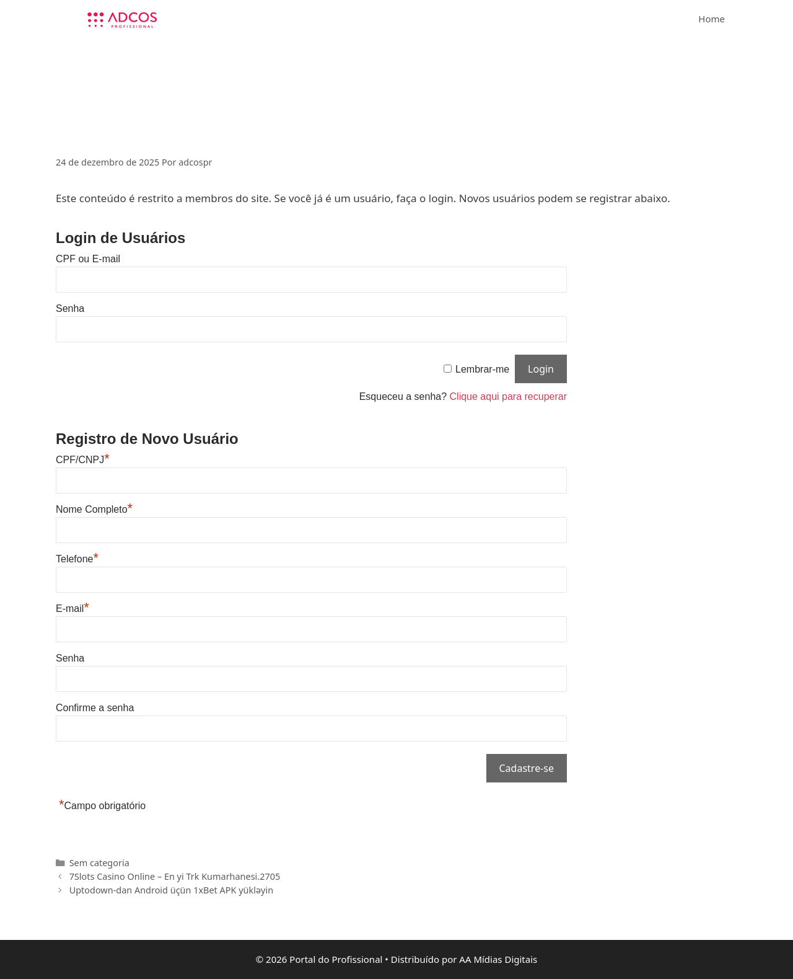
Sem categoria (99, 863)
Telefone (77, 559)
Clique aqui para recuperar (508, 396)
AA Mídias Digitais (498, 959)
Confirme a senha (95, 707)
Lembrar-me (482, 369)
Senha (70, 308)
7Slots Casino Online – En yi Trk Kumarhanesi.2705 (175, 876)
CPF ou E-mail (88, 259)
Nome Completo (94, 509)
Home (711, 18)
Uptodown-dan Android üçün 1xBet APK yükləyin (171, 890)
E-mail (72, 608)
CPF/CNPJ (83, 459)
